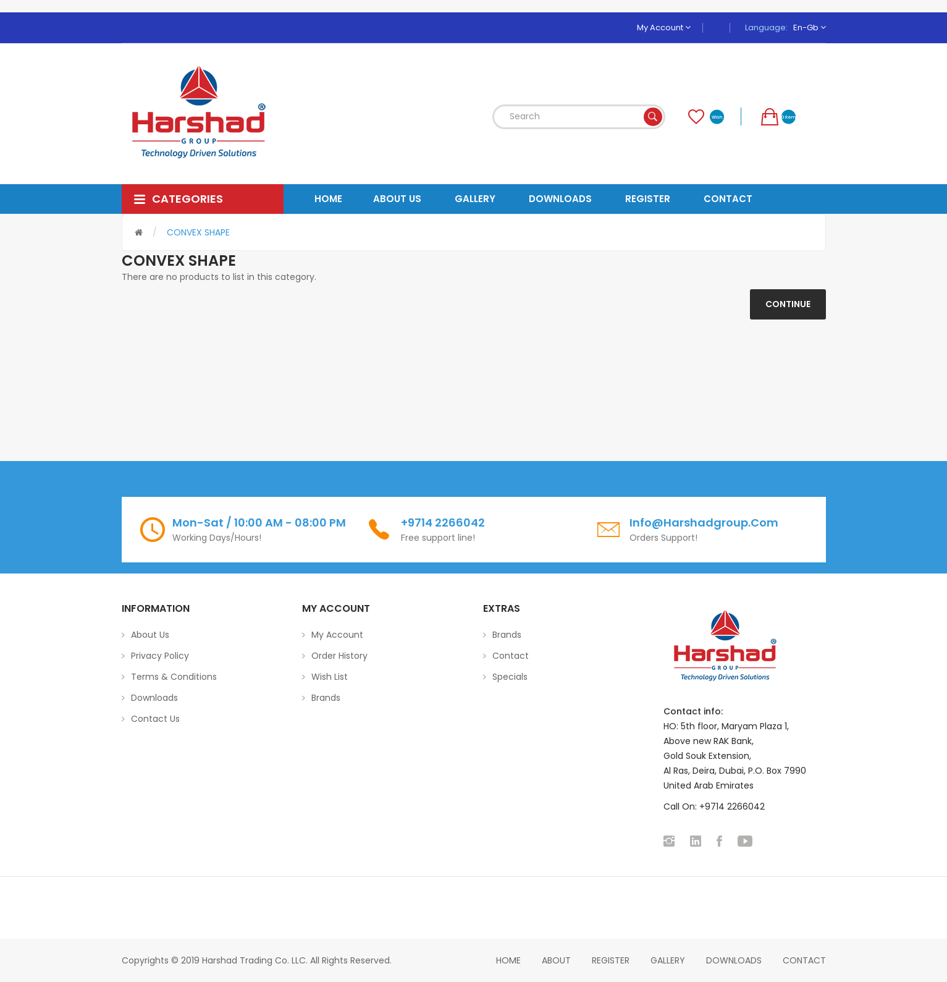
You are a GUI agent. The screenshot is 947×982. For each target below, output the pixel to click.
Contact (510, 656)
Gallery (667, 960)
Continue (787, 304)
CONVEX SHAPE (198, 232)
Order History (339, 656)
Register (610, 960)
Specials (510, 677)
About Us (150, 635)
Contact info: (693, 711)
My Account (664, 27)
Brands (325, 698)
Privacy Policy (160, 656)
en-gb (809, 27)
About (556, 960)
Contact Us (155, 719)
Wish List (329, 677)
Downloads (154, 698)
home (508, 960)
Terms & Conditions (174, 677)
